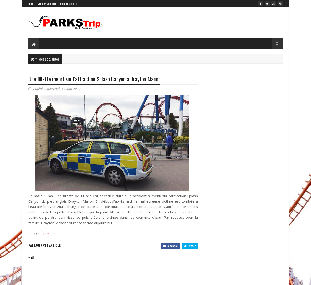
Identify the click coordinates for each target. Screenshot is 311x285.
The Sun (49, 233)
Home (31, 4)
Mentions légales (47, 4)
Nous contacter (68, 4)
